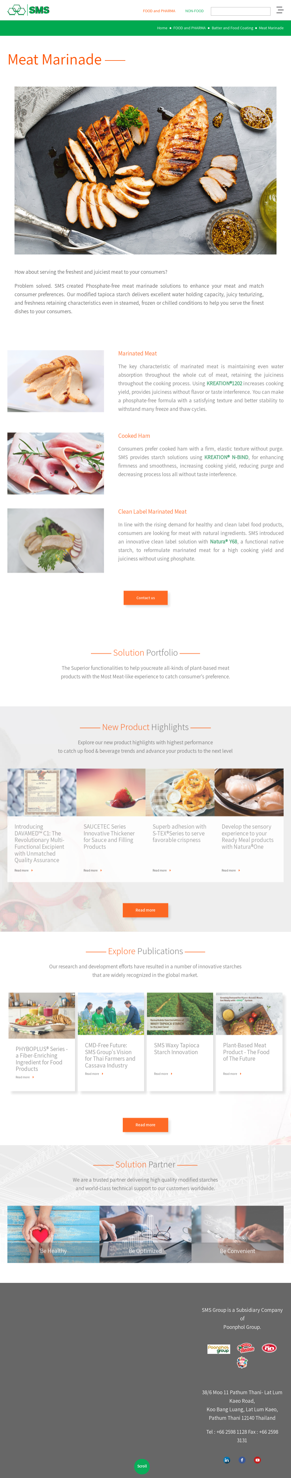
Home (162, 27)
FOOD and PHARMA (189, 27)
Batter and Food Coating (232, 27)
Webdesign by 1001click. (176, 1469)
